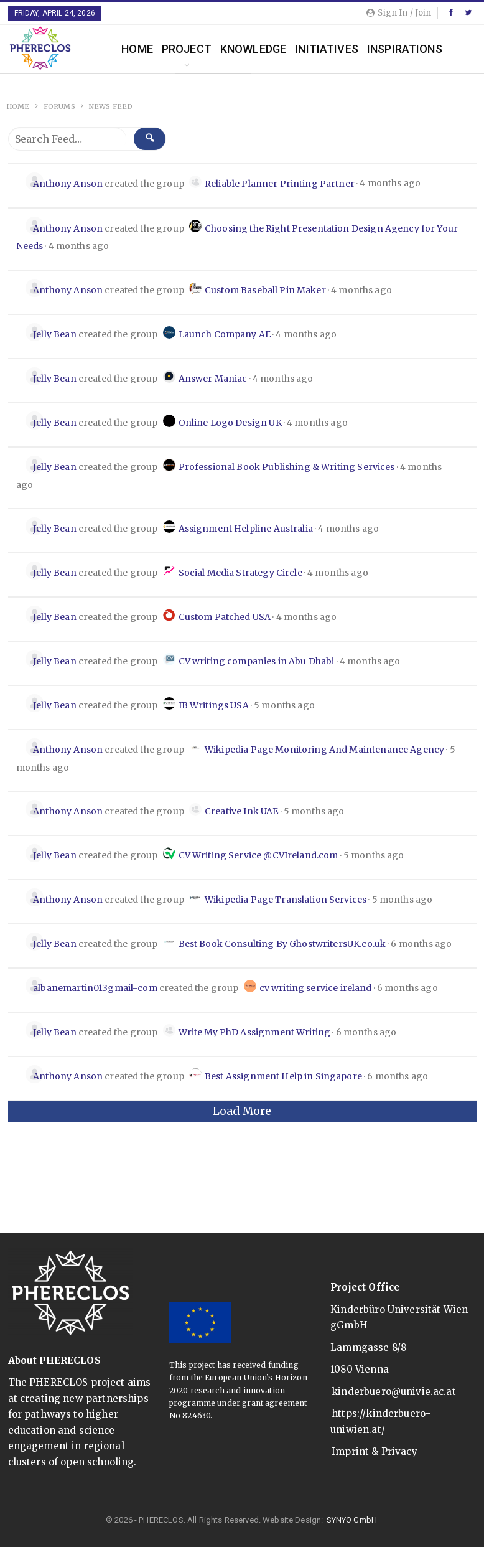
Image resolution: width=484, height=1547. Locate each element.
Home (137, 48)
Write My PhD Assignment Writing (255, 1032)
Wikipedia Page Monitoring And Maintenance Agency (324, 749)
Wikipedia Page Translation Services (285, 899)
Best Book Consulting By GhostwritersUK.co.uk (282, 943)
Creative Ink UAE (241, 811)
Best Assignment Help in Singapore (283, 1076)
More (382, 48)
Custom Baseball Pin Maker (265, 290)
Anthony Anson (68, 183)
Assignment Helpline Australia (246, 528)
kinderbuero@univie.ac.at (394, 1392)
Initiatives (326, 48)
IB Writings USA (214, 705)
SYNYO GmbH (352, 1520)
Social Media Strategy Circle (240, 572)
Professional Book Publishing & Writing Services (287, 467)
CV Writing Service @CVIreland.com (258, 855)
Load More (242, 1111)
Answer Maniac (213, 378)
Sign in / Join (398, 12)
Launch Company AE (225, 334)
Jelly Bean (55, 334)
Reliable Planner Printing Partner (280, 183)
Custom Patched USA (225, 617)
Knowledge (253, 48)
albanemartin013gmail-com (95, 988)
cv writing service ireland (315, 988)
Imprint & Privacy (374, 1451)
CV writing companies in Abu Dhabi (257, 661)
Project (187, 48)
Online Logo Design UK (230, 422)
